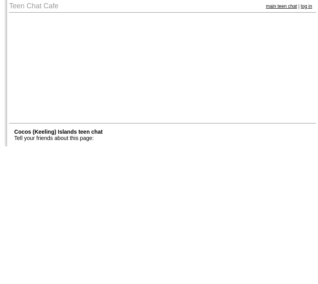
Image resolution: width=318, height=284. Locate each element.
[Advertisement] (162, 68)
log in (306, 6)
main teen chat (281, 6)
